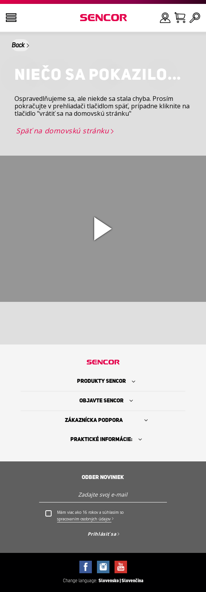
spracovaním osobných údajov (84, 519)
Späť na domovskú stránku (62, 130)
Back (18, 45)
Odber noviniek (103, 477)
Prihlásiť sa (102, 534)
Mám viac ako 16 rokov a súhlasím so (90, 515)
